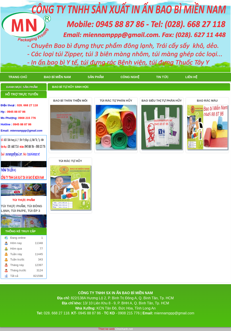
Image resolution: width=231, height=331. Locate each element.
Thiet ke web (106, 329)
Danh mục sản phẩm (22, 87)
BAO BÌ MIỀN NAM (57, 77)
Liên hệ (191, 77)
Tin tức (162, 77)
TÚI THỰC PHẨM (23, 199)
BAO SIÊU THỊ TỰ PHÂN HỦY (162, 100)
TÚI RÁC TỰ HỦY (70, 161)
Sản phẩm (96, 77)
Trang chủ (17, 77)
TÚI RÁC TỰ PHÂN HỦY (116, 100)
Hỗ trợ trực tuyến (21, 94)
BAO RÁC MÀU (207, 100)
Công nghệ (130, 77)
